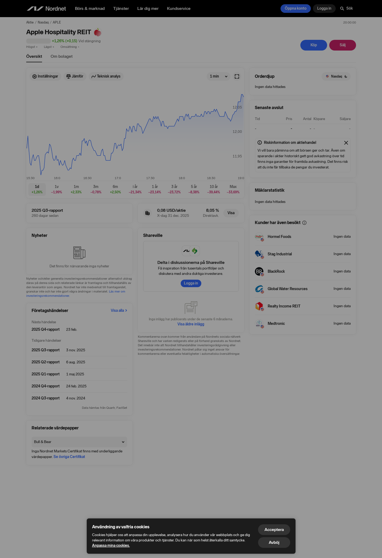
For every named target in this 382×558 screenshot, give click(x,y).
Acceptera (274, 529)
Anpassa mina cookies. (111, 545)
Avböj (274, 542)
